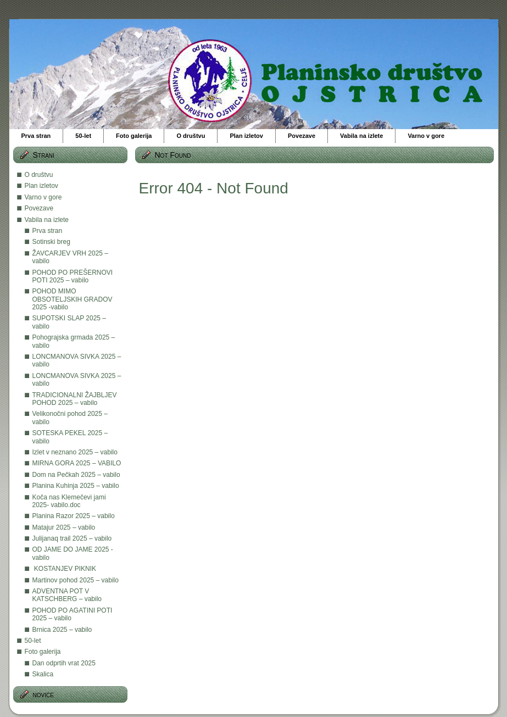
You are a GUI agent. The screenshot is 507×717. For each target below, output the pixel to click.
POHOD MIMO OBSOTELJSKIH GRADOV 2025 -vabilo (72, 299)
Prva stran (47, 231)
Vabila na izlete (47, 220)
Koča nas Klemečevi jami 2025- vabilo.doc (69, 501)
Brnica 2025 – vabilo (62, 629)
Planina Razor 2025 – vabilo (73, 516)
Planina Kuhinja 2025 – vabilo (75, 486)
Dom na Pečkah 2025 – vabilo (76, 475)
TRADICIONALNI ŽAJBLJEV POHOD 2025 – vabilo (74, 399)
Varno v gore (43, 197)
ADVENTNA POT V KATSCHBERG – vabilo (67, 595)
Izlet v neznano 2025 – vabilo (75, 452)
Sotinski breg (51, 242)
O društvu (39, 175)
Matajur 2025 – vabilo (64, 527)
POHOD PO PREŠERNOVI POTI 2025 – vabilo (72, 276)
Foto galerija (43, 651)
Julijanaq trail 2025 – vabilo (72, 538)
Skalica (43, 674)
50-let (33, 640)
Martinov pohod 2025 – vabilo (75, 580)
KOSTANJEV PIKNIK (64, 569)
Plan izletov (41, 186)
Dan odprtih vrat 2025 (64, 663)
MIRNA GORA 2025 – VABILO (76, 463)
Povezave (39, 208)
